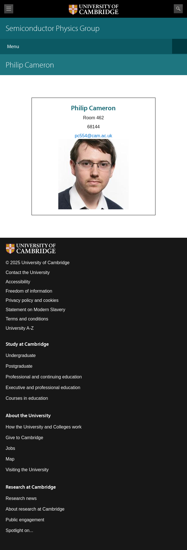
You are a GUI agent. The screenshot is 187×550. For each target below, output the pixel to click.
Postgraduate (19, 366)
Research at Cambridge (31, 487)
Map (10, 459)
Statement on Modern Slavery (35, 309)
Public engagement (25, 519)
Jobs (10, 448)
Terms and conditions (27, 318)
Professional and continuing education (44, 376)
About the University (28, 415)
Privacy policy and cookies (32, 300)
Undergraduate (21, 355)
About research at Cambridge (35, 509)
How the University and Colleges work (43, 427)
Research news (21, 498)
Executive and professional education (43, 387)
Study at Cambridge (27, 344)
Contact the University (28, 272)
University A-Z (20, 328)
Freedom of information (29, 291)
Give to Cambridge (24, 437)
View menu (8, 9)
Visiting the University (27, 469)
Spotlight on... (19, 530)
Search (178, 8)
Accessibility (18, 281)
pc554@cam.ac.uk (93, 135)
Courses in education (27, 398)
